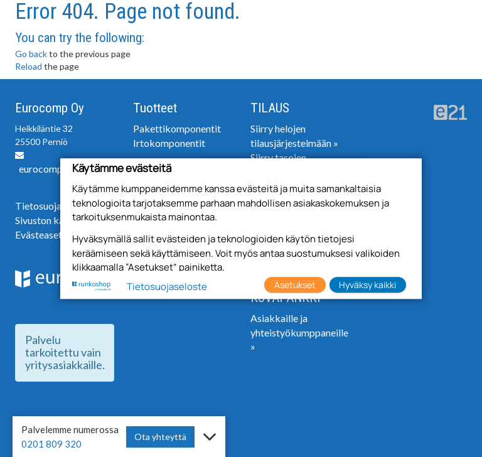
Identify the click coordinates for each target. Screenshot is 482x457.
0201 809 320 (51, 443)
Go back (31, 53)
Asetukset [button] (295, 285)
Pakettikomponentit (177, 128)
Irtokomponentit (169, 143)
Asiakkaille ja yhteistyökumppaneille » (299, 332)
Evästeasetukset (50, 234)
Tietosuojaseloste (56, 206)
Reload (28, 66)
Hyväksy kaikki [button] (367, 285)
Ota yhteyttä (160, 436)
